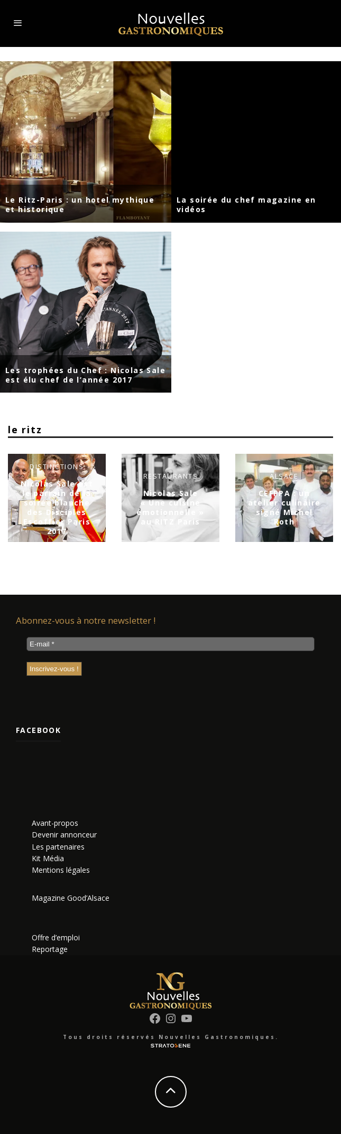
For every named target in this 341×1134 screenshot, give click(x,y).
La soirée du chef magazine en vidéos (246, 204)
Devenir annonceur (64, 835)
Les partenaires (58, 847)
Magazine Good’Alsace (70, 898)
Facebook (38, 730)
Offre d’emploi (56, 937)
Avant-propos (55, 823)
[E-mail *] (170, 644)
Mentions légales (61, 870)
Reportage (50, 949)
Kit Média (48, 858)
